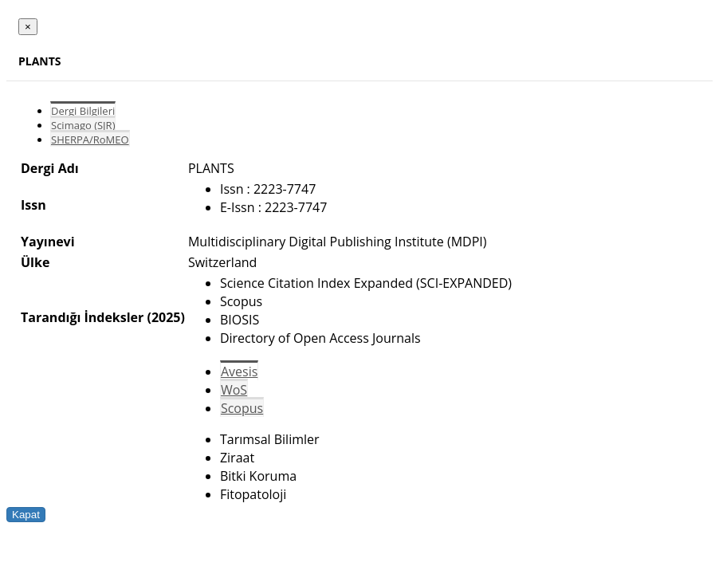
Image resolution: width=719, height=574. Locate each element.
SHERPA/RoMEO (90, 139)
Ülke (35, 262)
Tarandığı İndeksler (82, 317)
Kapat (26, 515)
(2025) (165, 317)
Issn (33, 205)
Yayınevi (48, 241)
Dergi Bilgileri (83, 111)
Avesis (239, 371)
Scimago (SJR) (83, 125)
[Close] (27, 26)
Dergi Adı (50, 168)
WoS (234, 390)
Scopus (242, 408)
